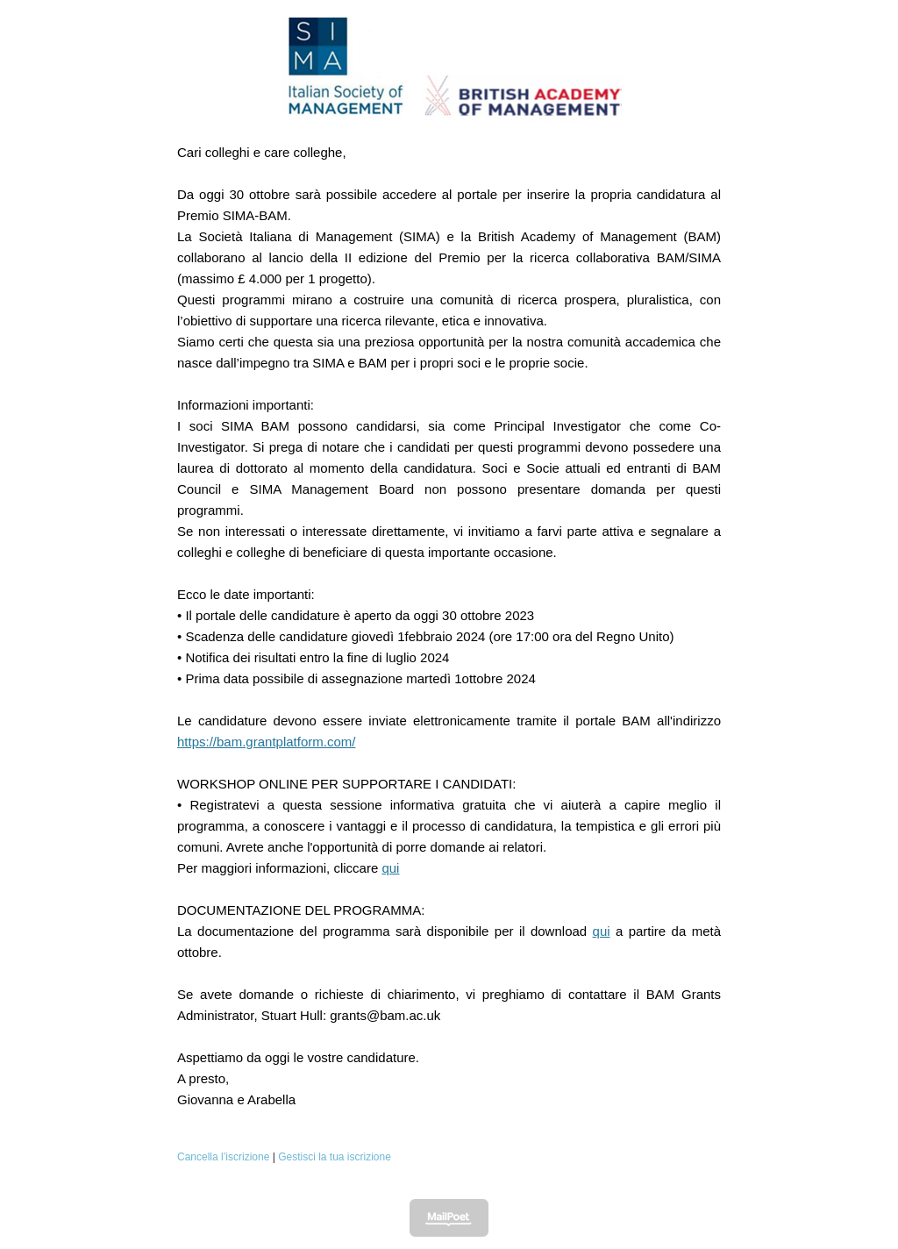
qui (390, 867)
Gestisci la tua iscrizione (334, 1157)
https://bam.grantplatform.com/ (266, 741)
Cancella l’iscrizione (223, 1157)
